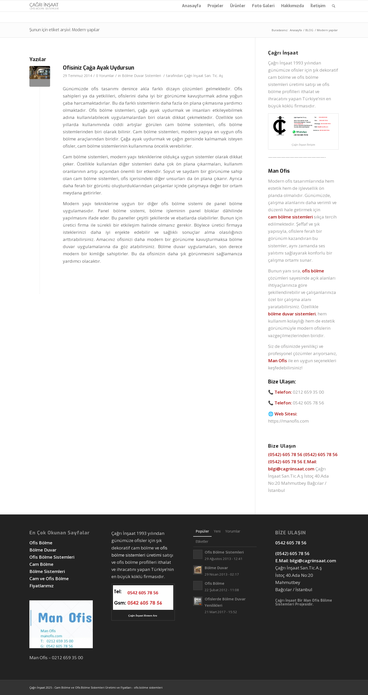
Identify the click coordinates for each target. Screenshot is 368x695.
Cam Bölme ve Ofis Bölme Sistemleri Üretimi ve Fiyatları (92, 687)
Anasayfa (296, 30)
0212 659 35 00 (308, 392)
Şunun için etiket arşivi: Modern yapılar (64, 29)
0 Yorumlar (105, 75)
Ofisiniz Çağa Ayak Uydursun (98, 67)
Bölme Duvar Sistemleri (141, 75)
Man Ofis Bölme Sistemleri (303, 602)
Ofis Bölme (41, 543)
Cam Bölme (41, 564)
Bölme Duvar (42, 550)
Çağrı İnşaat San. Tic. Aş (203, 75)
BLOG (309, 30)
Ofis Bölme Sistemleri (51, 557)
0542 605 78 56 (308, 403)
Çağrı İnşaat (37, 687)
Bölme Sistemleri (47, 571)
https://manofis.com (288, 421)
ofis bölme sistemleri (148, 687)
